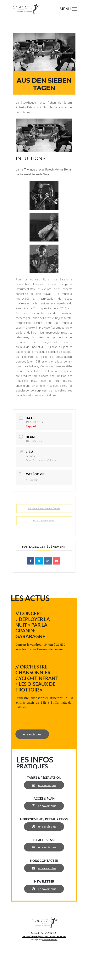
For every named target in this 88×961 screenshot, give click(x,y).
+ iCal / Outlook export (44, 520)
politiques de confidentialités (52, 936)
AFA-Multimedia (50, 939)
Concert (32, 479)
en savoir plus (32, 734)
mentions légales (30, 936)
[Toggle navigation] (68, 9)
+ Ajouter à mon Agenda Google (44, 508)
